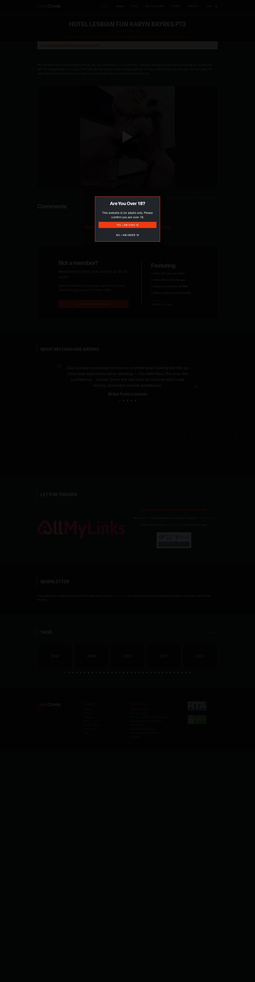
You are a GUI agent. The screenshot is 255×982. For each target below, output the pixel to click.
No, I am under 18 (127, 234)
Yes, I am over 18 (127, 224)
